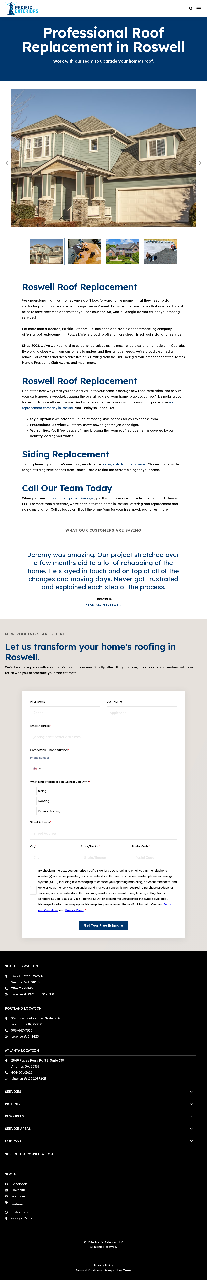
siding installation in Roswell (124, 464)
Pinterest (18, 1204)
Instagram (19, 1212)
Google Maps (21, 1218)
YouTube (18, 1196)
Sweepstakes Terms (117, 1270)
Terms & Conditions (89, 1270)
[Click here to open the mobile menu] (199, 8)
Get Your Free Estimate (103, 925)
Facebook (19, 1184)
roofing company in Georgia (72, 498)
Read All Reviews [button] (102, 604)
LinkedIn (18, 1190)
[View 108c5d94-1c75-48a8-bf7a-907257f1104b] (103, 162)
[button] (191, 8)
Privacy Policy (74, 910)
